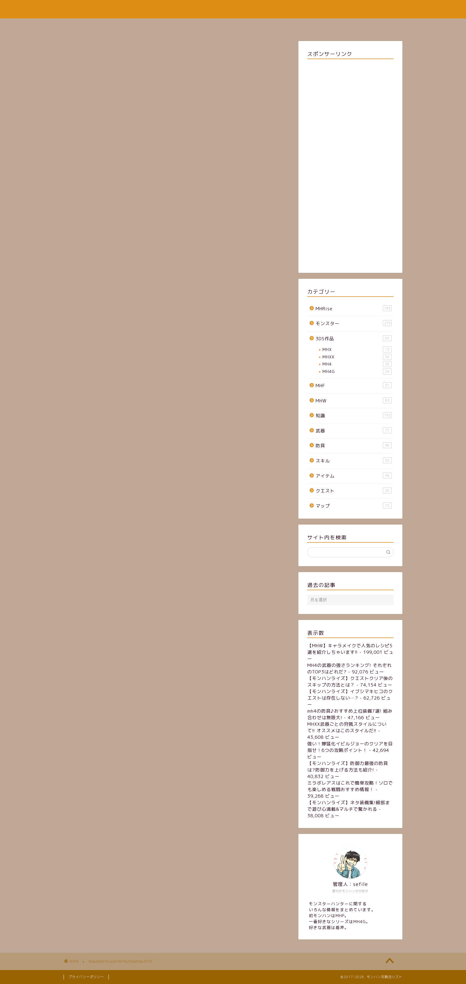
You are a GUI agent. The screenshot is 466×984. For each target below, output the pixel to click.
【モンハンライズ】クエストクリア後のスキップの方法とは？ (350, 681)
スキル (354, 460)
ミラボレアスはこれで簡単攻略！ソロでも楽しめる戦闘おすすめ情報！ (350, 786)
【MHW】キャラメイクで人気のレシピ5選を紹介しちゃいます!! (350, 649)
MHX (357, 349)
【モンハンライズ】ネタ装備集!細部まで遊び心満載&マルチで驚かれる (348, 805)
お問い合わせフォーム (268, 25)
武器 (354, 430)
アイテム (354, 476)
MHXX (357, 357)
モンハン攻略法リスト (233, 9)
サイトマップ (217, 25)
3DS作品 (354, 338)
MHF (354, 385)
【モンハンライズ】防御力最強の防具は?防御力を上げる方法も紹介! (347, 766)
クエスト (354, 490)
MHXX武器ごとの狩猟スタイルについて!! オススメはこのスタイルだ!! (347, 727)
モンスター (354, 323)
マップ (354, 506)
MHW (354, 400)
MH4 (357, 364)
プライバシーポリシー (86, 976)
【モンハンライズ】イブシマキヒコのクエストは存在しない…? (350, 694)
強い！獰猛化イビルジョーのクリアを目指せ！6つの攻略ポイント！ (350, 747)
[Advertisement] (350, 164)
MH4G (357, 371)
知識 (354, 415)
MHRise (354, 308)
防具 (354, 445)
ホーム (182, 25)
